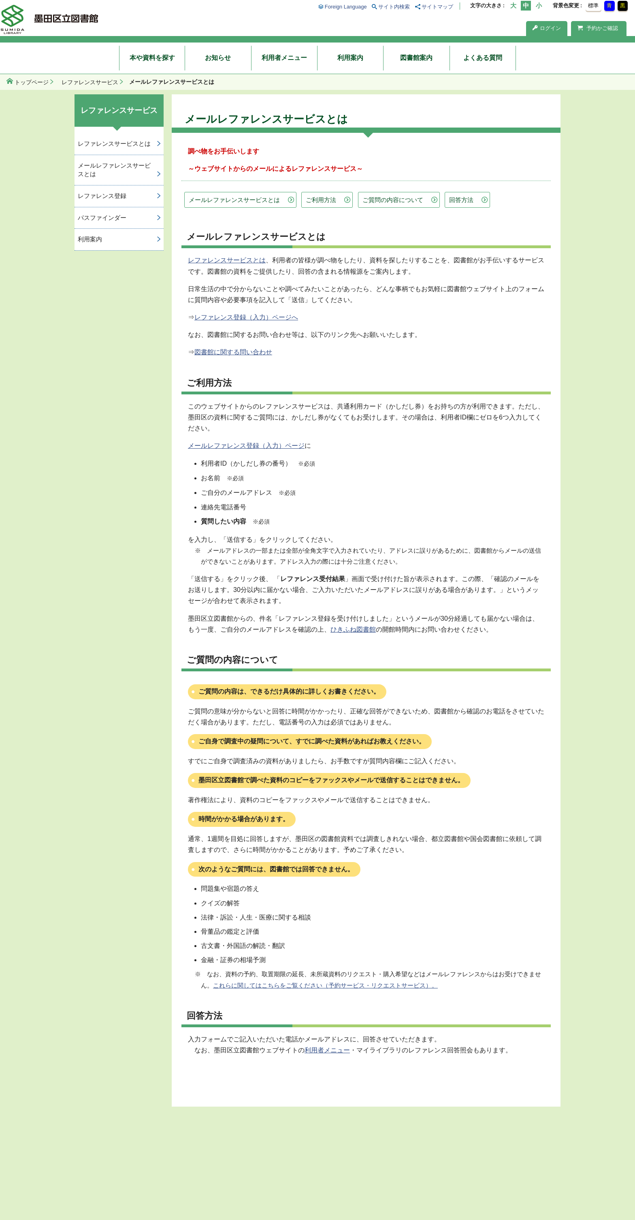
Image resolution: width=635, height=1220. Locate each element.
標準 (593, 5)
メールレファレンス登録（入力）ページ (246, 445)
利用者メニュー (284, 57)
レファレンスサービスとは (227, 260)
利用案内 (350, 57)
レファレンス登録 (102, 195)
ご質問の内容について (392, 199)
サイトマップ (437, 7)
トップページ (32, 82)
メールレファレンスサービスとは (234, 199)
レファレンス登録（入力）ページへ (246, 317)
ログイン (547, 28)
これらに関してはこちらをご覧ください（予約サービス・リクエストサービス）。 (325, 985)
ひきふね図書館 (353, 629)
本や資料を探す (152, 57)
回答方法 (461, 199)
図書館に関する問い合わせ (233, 352)
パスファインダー (102, 217)
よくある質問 (482, 57)
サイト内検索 (394, 7)
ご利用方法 (321, 199)
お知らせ (218, 57)
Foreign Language (346, 7)
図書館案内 (416, 57)
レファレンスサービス (90, 82)
